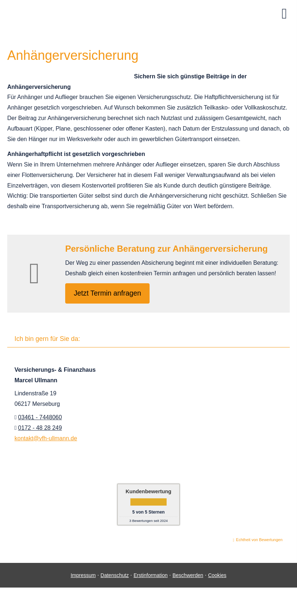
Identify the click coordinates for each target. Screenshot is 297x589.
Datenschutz (115, 576)
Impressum (83, 576)
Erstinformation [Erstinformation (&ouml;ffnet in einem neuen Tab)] (151, 576)
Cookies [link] (217, 576)
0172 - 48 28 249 (40, 429)
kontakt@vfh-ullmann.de (45, 439)
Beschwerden (187, 576)
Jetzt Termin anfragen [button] (109, 293)
